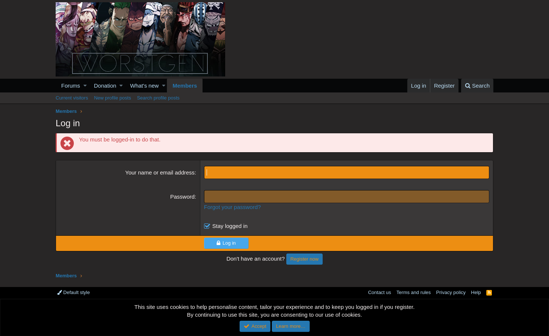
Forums (70, 85)
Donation (105, 85)
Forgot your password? (232, 207)
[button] (85, 85)
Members (184, 85)
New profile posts (112, 98)
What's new (144, 85)
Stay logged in (229, 226)
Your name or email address (160, 172)
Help (476, 292)
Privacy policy (451, 292)
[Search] (477, 85)
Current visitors (72, 98)
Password (182, 196)
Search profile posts (158, 98)
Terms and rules (414, 292)
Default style (73, 292)
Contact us (379, 292)
